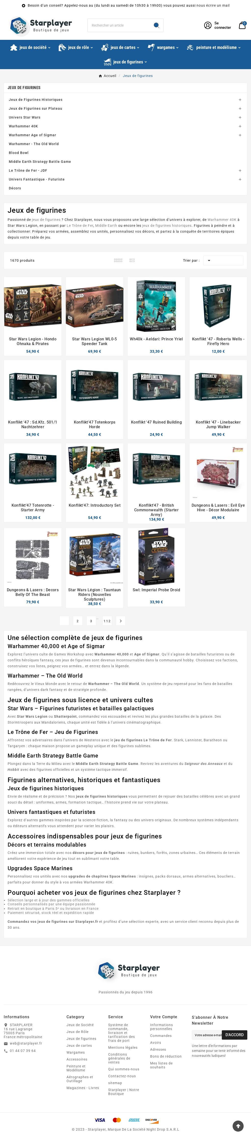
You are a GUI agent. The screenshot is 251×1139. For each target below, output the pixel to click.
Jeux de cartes (79, 1046)
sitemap (115, 1083)
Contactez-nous (122, 1076)
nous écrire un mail (213, 5)
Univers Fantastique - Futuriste (37, 179)
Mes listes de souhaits (161, 1065)
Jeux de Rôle (77, 1032)
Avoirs (155, 1043)
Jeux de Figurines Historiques (36, 100)
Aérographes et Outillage (79, 1079)
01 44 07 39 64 (23, 1051)
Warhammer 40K (23, 126)
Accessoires (76, 1059)
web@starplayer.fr (26, 1043)
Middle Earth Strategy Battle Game (40, 162)
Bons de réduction (166, 1056)
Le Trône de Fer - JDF (28, 170)
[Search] (156, 25)
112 (107, 621)
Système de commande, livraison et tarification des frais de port (121, 1033)
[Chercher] (119, 25)
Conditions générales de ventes (119, 1058)
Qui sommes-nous (123, 1069)
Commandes (161, 1036)
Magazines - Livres (82, 1088)
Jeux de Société (80, 1025)
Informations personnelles (161, 1027)
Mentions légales (123, 1047)
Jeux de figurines (24, 87)
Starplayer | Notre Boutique (123, 1092)
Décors (15, 188)
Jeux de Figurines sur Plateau (35, 108)
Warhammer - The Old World (34, 144)
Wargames (75, 1052)
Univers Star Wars (24, 117)
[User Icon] (218, 25)
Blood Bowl (19, 153)
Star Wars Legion (23, 226)
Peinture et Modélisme (76, 1068)
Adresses (158, 1049)
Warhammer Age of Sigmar (32, 135)
